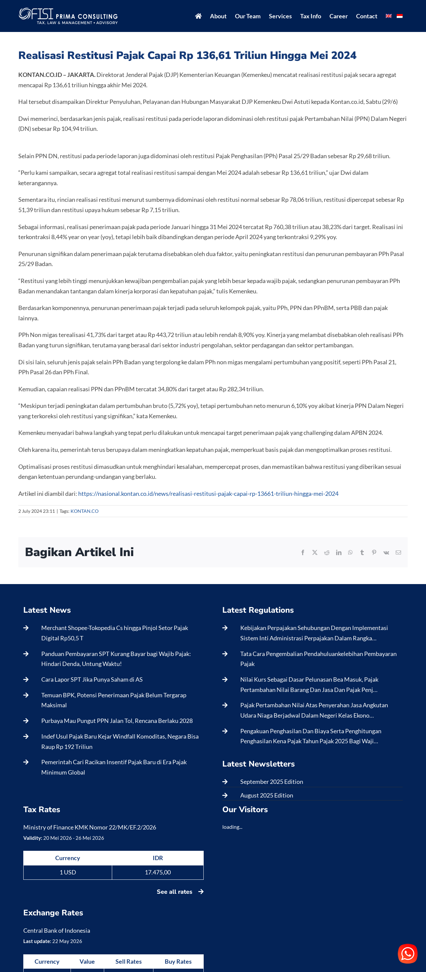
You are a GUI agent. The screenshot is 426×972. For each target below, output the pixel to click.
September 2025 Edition (271, 781)
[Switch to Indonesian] (400, 16)
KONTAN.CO (85, 511)
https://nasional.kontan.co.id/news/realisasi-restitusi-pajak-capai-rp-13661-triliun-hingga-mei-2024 (208, 493)
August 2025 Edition (266, 795)
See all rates (180, 892)
